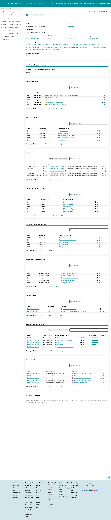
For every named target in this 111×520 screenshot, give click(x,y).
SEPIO (38, 505)
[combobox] (39, 3)
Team (15, 488)
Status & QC (28, 495)
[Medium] (87, 490)
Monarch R (28, 492)
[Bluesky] (97, 490)
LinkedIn (74, 492)
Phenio (38, 495)
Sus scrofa (71, 26)
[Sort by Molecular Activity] (74, 199)
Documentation (29, 500)
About (58, 3)
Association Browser (28, 515)
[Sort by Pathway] (51, 93)
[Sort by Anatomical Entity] (70, 128)
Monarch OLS (63, 485)
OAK (49, 497)
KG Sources (28, 509)
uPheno (38, 490)
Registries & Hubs (96, 3)
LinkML (49, 492)
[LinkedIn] (92, 490)
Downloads (28, 485)
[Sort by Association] (42, 93)
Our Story (16, 485)
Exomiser (50, 487)
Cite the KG (28, 505)
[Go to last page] (56, 108)
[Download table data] (61, 108)
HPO (37, 492)
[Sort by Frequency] (97, 335)
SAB (14, 490)
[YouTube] (94, 490)
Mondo (38, 485)
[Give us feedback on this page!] (108, 477)
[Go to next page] (53, 108)
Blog (73, 490)
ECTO (38, 507)
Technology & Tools (85, 3)
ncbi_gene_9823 (94, 39)
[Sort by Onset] (105, 335)
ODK (49, 499)
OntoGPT (50, 502)
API (26, 488)
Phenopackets (52, 507)
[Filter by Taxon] (58, 159)
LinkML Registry (63, 497)
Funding (15, 497)
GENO (38, 502)
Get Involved (74, 485)
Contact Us (16, 492)
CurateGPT (51, 504)
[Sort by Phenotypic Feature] (68, 335)
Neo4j (27, 490)
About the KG (29, 507)
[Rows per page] (35, 108)
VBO (37, 500)
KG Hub (61, 492)
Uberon (38, 488)
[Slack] (85, 490)
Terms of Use (28, 502)
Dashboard (28, 512)
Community (106, 3)
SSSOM (50, 494)
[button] (94, 340)
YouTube (74, 495)
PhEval (50, 490)
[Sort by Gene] (31, 93)
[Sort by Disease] (67, 306)
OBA (37, 497)
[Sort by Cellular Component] (72, 235)
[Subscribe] (82, 490)
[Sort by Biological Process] (73, 271)
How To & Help (29, 497)
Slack (73, 488)
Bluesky (74, 497)
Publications (17, 495)
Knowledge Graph (65, 3)
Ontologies (75, 3)
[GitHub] (90, 490)
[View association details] (104, 95)
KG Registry (62, 494)
